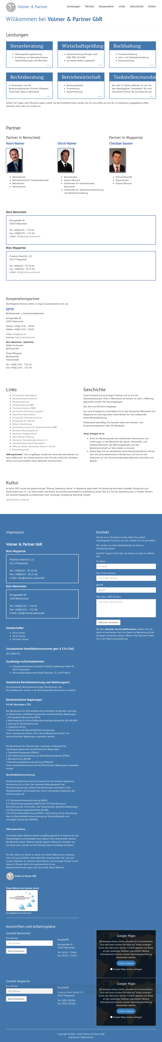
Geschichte (137, 6)
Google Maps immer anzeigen (126, 969)
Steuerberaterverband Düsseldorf (28, 443)
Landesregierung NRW (23, 404)
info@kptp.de (19, 334)
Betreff (99, 584)
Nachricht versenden (108, 622)
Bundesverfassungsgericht (25, 430)
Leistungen (73, 6)
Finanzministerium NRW (24, 408)
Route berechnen (16, 951)
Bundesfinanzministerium (24, 398)
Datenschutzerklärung (117, 638)
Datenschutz (87, 1037)
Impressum (74, 1037)
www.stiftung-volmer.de (17, 499)
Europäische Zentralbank (24, 395)
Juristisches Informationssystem (27, 411)
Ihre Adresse (12, 938)
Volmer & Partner (27, 7)
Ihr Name (100, 561)
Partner (89, 6)
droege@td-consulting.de (18, 913)
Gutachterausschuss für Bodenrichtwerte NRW (34, 427)
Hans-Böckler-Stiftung (23, 436)
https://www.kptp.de (25, 337)
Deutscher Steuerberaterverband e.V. (30, 440)
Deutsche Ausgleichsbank (24, 433)
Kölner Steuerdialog (22, 424)
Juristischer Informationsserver (27, 417)
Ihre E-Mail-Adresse (105, 573)
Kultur (152, 6)
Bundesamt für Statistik (23, 420)
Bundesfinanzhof (20, 449)
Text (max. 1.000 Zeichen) (108, 596)
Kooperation (106, 6)
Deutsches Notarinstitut (24, 414)
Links (122, 6)
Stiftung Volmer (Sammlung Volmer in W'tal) (33, 446)
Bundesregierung (20, 401)
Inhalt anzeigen (126, 963)
